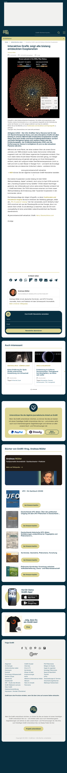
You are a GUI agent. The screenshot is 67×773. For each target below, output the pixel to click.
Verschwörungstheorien (51, 681)
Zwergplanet (51, 382)
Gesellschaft (9, 681)
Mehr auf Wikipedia (14, 467)
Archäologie (8, 666)
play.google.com (30, 603)
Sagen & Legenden (49, 668)
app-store (30, 597)
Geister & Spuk (12, 365)
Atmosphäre (44, 380)
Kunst (26, 676)
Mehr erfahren (52, 432)
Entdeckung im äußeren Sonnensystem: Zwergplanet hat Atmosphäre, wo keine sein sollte (47, 372)
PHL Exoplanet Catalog (19, 202)
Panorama (27, 685)
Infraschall (14, 380)
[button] (10, 280)
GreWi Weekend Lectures (12, 685)
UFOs (45, 676)
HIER (11, 172)
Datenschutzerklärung (12, 689)
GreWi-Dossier (28, 664)
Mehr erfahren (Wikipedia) (18, 304)
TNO (46, 382)
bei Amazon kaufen (31, 505)
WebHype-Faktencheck (51, 683)
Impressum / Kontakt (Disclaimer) (15, 691)
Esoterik (7, 672)
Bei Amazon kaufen (30, 574)
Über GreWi (8, 687)
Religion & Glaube (49, 666)
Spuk (19, 380)
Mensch (26, 681)
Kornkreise (27, 670)
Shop (28, 627)
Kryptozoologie (29, 674)
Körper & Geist (24, 365)
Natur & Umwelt (29, 683)
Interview (27, 666)
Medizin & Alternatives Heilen (33, 678)
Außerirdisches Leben (17, 42)
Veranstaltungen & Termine (52, 678)
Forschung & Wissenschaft (13, 674)
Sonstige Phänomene (50, 670)
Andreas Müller (12, 52)
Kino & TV (27, 668)
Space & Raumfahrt (43, 365)
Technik (46, 674)
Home (6, 42)
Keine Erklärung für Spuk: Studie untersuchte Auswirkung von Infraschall (17, 371)
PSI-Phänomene (49, 664)
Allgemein (8, 664)
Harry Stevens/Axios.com (45, 215)
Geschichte (8, 678)
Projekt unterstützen (33, 729)
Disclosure (8, 670)
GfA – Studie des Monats (12, 683)
